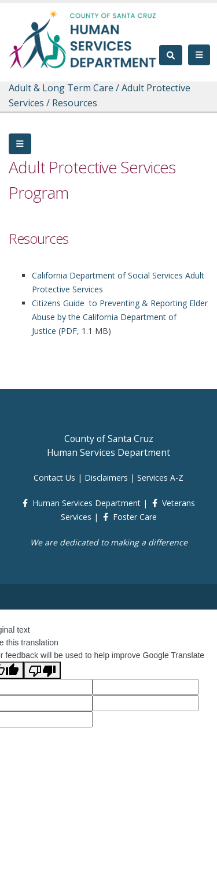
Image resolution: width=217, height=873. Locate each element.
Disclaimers (106, 477)
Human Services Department (86, 502)
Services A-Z (160, 477)
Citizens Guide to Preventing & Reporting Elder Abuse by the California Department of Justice (120, 317)
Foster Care (135, 516)
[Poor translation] (42, 670)
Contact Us (54, 477)
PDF (69, 330)
